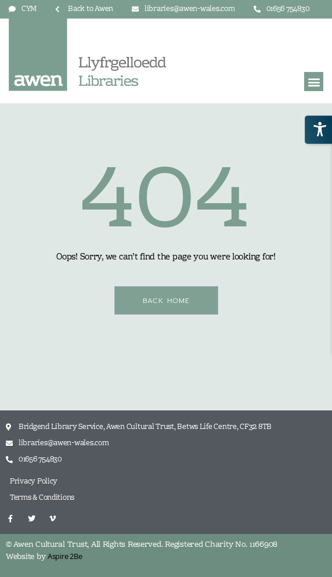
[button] (313, 81)
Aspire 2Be (65, 556)
